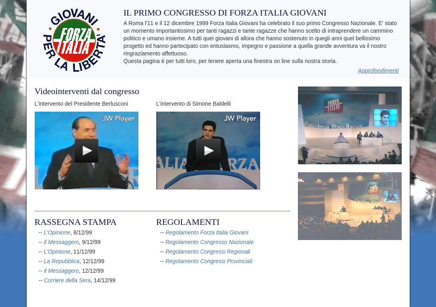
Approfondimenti (378, 70)
